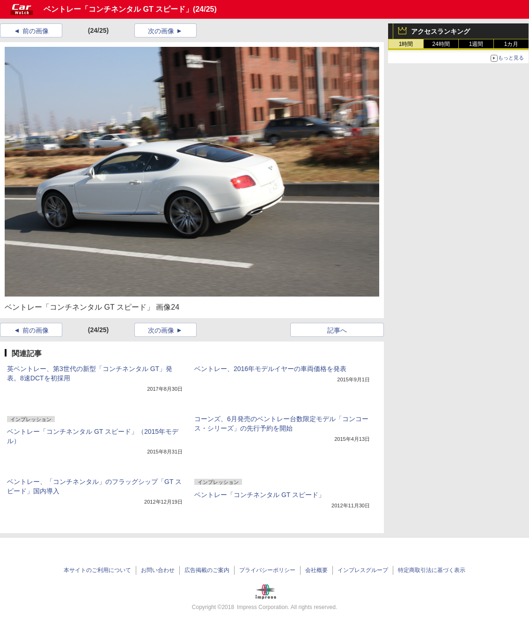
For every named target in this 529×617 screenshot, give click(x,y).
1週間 (476, 44)
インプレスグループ (363, 570)
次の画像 (161, 31)
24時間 (440, 44)
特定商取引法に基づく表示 (431, 570)
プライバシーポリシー (267, 570)
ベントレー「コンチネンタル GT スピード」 (118, 9)
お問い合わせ (158, 570)
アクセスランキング (440, 31)
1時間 (406, 44)
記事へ (337, 330)
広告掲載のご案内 (206, 570)
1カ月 (511, 44)
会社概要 (316, 570)
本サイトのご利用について (97, 570)
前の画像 (35, 31)
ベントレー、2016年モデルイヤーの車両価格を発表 (270, 368)
